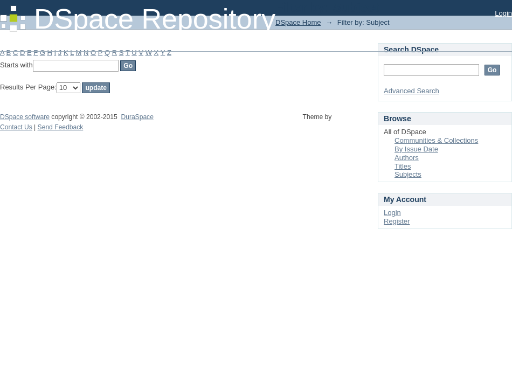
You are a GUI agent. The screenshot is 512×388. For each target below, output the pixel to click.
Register (397, 221)
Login (503, 13)
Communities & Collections (436, 140)
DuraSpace (137, 117)
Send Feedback (61, 127)
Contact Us (16, 127)
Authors (407, 158)
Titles (403, 166)
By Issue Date (416, 149)
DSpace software (25, 117)
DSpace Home (298, 22)
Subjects (408, 174)
